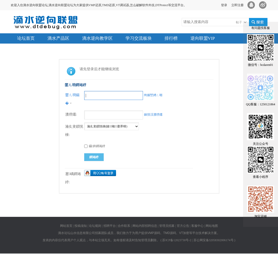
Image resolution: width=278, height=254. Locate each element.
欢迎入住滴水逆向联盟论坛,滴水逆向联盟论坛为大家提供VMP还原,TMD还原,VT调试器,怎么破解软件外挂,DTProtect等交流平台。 (99, 5)
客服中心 (197, 226)
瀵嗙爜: (71, 114)
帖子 (239, 22)
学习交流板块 (139, 38)
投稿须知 (80, 226)
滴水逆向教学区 (97, 38)
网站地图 (212, 226)
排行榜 (171, 38)
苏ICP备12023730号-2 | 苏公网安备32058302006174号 (197, 240)
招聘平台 (109, 226)
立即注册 (237, 5)
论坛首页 (26, 38)
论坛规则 (95, 226)
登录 (224, 5)
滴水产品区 (58, 38)
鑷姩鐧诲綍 (94, 146)
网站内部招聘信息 (144, 226)
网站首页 (66, 226)
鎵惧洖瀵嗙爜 (153, 114)
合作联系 (124, 226)
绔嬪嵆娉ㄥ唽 (153, 95)
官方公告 (183, 226)
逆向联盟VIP (202, 38)
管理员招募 (167, 226)
